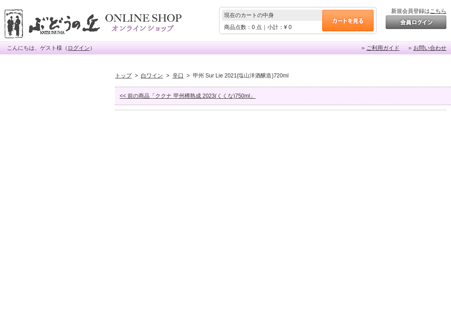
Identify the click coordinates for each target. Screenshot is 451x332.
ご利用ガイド (382, 48)
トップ (123, 75)
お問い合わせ (429, 48)
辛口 (178, 75)
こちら (438, 11)
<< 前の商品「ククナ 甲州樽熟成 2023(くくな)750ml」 (187, 96)
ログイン (79, 48)
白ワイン (152, 75)
